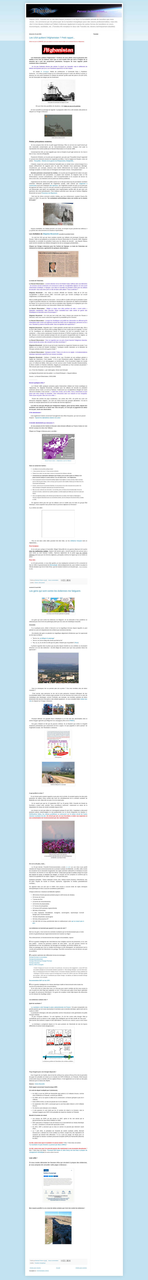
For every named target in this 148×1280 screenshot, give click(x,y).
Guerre (36, 582)
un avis (68, 867)
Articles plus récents (35, 1268)
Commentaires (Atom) (43, 1271)
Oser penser (42, 582)
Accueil (58, 1268)
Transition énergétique (40, 1263)
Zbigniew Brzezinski (51, 234)
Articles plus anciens (81, 1268)
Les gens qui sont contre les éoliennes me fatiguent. (55, 591)
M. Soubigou (45, 71)
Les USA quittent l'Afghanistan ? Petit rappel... (52, 37)
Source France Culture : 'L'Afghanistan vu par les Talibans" (58, 461)
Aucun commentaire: (53, 580)
